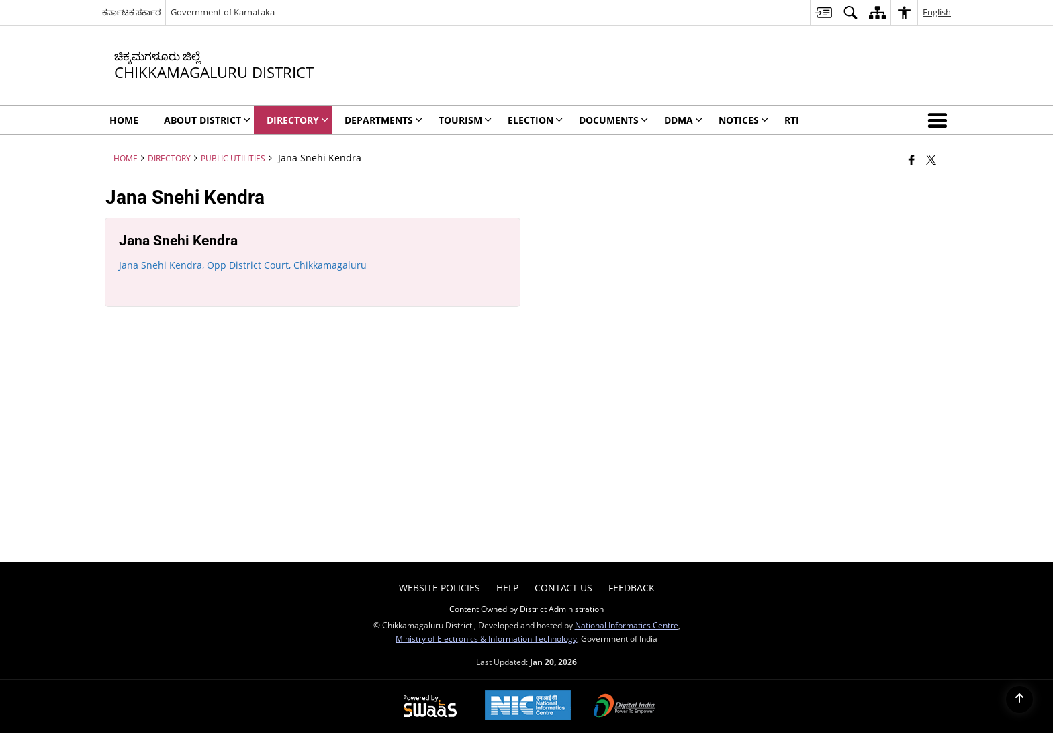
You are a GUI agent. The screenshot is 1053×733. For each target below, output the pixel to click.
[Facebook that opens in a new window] (911, 159)
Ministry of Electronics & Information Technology (486, 638)
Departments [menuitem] (383, 120)
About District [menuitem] (207, 120)
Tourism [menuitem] (465, 120)
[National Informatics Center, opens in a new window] (528, 706)
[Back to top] (1019, 699)
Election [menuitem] (535, 120)
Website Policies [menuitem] (439, 587)
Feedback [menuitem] (631, 587)
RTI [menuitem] (791, 120)
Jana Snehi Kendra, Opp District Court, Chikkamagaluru (243, 265)
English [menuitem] (937, 12)
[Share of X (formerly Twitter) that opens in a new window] (931, 159)
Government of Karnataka (223, 12)
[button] (940, 120)
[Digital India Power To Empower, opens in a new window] (625, 707)
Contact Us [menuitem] (563, 587)
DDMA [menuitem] (683, 120)
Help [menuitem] (507, 587)
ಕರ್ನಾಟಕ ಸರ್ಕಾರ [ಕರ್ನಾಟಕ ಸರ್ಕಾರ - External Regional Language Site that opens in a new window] (131, 12)
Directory (169, 158)
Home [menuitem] (123, 120)
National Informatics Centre (626, 624)
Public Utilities (233, 158)
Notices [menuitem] (743, 120)
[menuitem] (823, 12)
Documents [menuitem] (613, 120)
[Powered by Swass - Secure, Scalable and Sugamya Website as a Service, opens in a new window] (430, 707)
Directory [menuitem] (297, 120)
